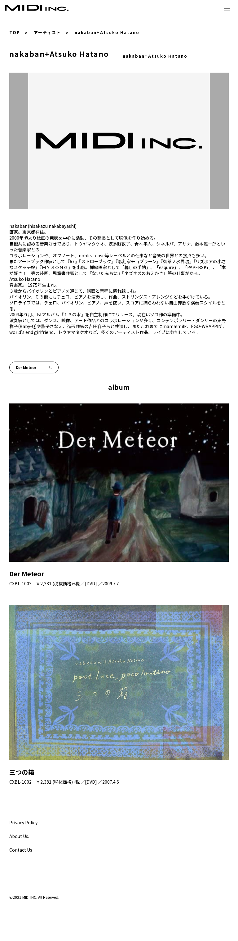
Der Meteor (34, 367)
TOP (14, 32)
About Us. (19, 836)
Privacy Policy (23, 822)
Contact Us (20, 850)
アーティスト (47, 32)
